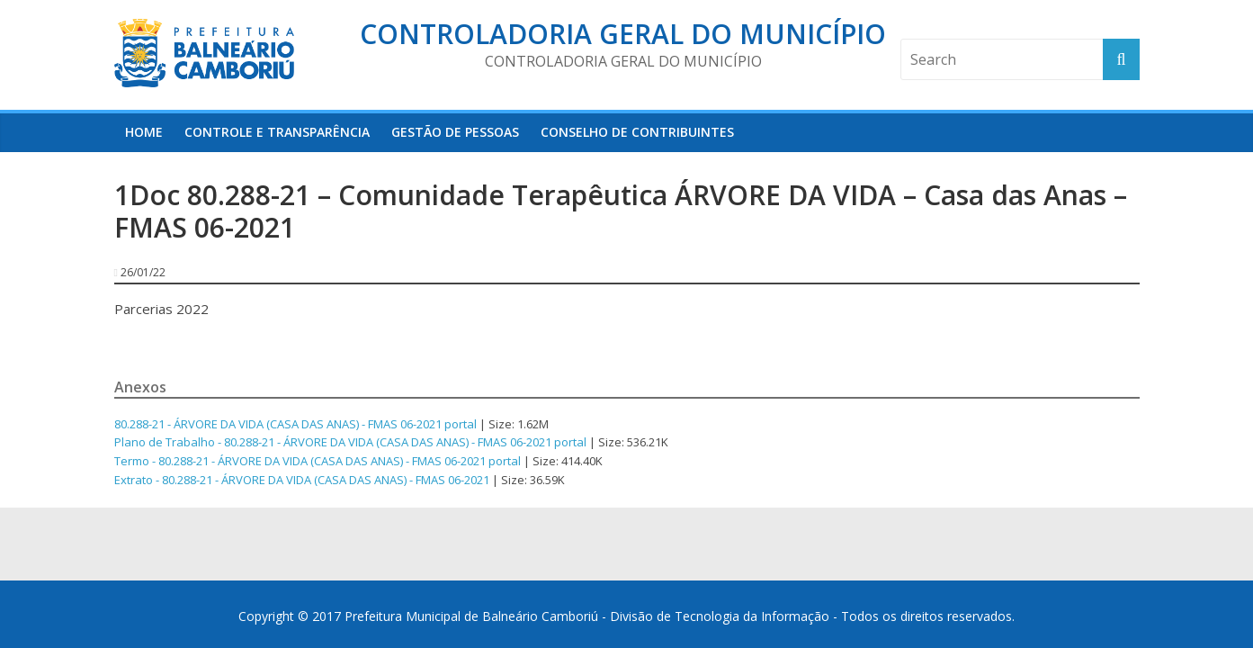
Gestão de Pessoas (455, 131)
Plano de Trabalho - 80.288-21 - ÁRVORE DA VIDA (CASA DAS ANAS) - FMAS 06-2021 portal (350, 442)
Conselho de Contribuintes (637, 131)
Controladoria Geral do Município (623, 33)
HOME (144, 131)
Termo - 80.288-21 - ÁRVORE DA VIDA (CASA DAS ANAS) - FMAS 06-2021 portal (317, 461)
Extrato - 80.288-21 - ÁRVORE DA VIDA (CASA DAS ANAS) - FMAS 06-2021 (301, 480)
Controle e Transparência (277, 131)
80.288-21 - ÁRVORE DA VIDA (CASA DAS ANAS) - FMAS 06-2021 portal (295, 424)
